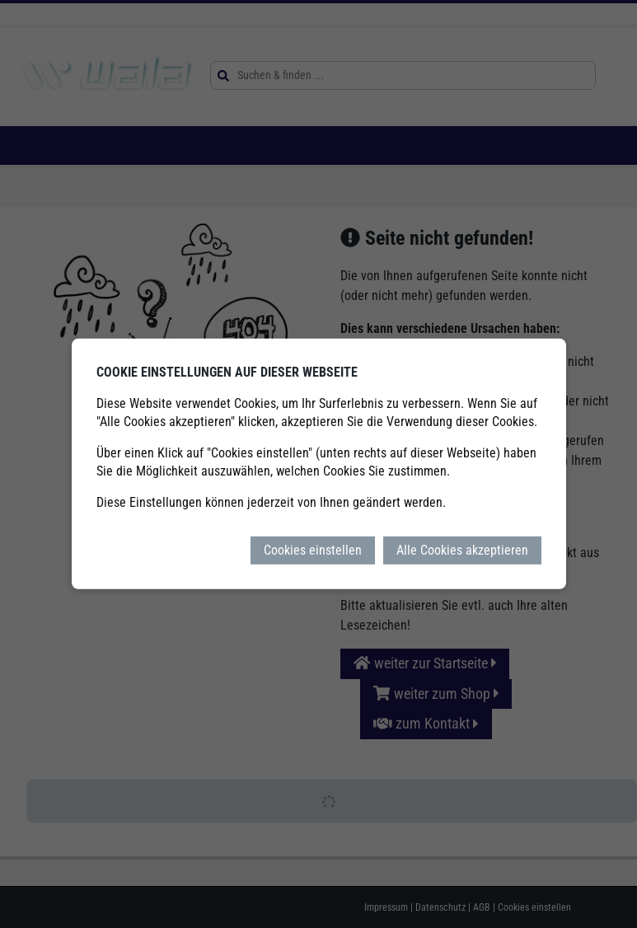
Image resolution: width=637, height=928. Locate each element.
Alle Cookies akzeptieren (462, 550)
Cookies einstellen (313, 550)
